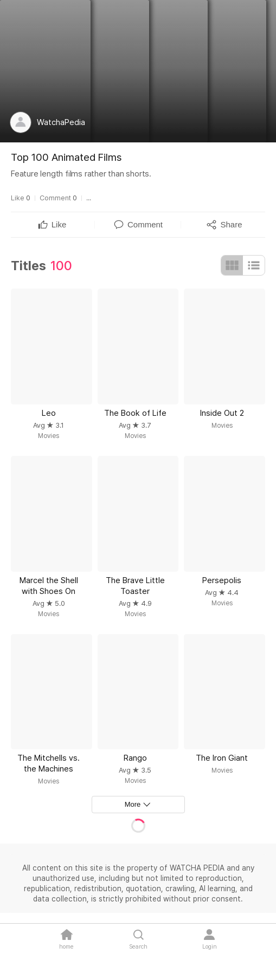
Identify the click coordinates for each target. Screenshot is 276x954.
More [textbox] (133, 804)
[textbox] (59, 224)
